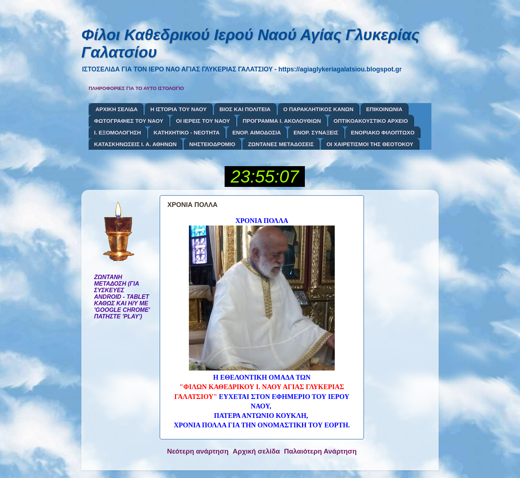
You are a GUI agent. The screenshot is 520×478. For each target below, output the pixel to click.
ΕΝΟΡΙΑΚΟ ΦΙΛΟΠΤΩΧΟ (383, 132)
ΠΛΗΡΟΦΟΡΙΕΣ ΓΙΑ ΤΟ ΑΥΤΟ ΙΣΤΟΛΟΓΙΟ (136, 88)
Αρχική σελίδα (256, 451)
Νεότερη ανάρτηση (198, 451)
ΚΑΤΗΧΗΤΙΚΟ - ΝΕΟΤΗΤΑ (187, 132)
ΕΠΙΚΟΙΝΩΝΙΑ (384, 109)
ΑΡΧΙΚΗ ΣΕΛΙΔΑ (117, 109)
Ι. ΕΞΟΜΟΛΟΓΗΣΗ (117, 132)
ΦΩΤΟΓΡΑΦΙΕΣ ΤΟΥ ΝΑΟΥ (128, 121)
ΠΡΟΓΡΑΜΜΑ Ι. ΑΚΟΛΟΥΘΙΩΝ (282, 121)
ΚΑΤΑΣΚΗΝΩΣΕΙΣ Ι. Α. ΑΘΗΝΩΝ (135, 144)
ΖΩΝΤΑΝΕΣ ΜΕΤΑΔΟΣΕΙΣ (281, 144)
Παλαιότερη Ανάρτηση (320, 451)
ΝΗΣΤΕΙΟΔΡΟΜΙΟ (212, 144)
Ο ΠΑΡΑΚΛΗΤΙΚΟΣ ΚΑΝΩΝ (318, 109)
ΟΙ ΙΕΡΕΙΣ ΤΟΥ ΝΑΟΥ (203, 121)
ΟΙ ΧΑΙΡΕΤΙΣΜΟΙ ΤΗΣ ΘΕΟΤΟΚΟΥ (369, 144)
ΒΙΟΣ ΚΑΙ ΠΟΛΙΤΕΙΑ (245, 109)
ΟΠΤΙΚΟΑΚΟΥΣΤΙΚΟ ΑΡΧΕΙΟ (371, 121)
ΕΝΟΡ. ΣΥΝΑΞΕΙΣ (316, 132)
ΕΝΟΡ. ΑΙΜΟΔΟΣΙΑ (256, 132)
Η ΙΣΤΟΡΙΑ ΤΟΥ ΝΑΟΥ (178, 109)
